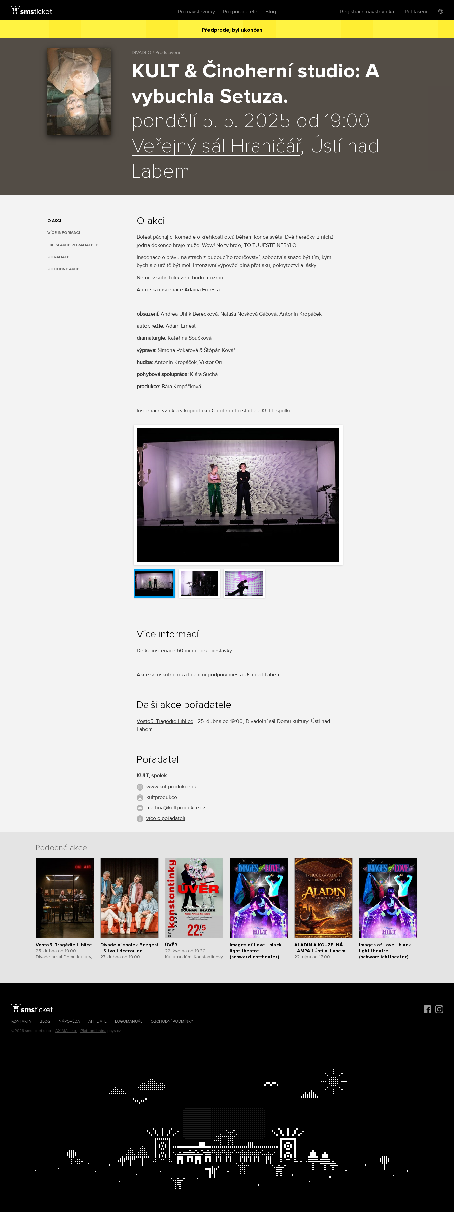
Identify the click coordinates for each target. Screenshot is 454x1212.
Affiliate (97, 1021)
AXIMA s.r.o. (66, 1030)
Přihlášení (415, 11)
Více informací (63, 232)
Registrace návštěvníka (367, 11)
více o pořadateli (165, 818)
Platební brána (93, 1030)
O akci (54, 220)
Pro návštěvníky (196, 11)
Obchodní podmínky (172, 1021)
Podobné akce (63, 269)
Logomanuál (128, 1021)
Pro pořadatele (240, 11)
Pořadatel (59, 257)
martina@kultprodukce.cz (176, 807)
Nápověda (69, 1021)
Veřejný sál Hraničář (216, 147)
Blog (270, 11)
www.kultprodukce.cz (171, 786)
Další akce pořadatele (72, 245)
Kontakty (21, 1021)
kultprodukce (161, 797)
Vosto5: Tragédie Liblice (165, 721)
